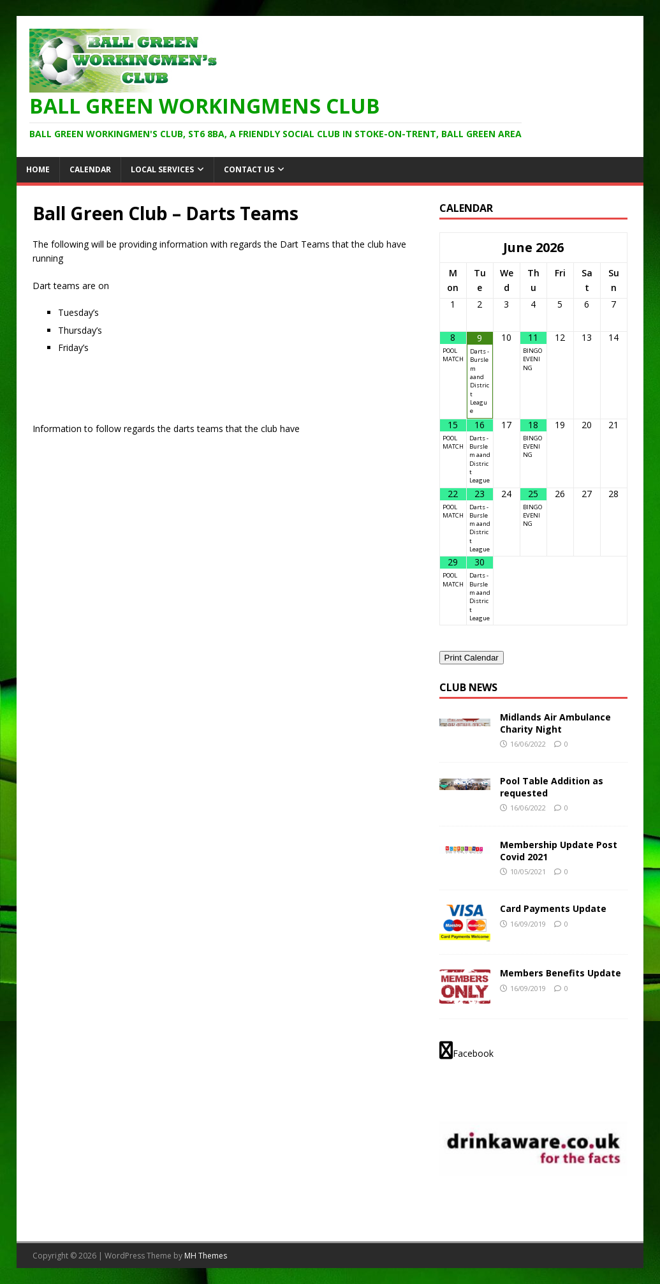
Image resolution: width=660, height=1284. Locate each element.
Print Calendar (471, 657)
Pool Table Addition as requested (551, 786)
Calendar (90, 169)
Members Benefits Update (560, 973)
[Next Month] (613, 248)
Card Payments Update (553, 908)
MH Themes (205, 1255)
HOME (38, 169)
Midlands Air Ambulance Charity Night (555, 723)
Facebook (466, 1050)
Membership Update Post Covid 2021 (558, 850)
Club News (468, 687)
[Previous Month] (453, 248)
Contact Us (249, 169)
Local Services (162, 169)
